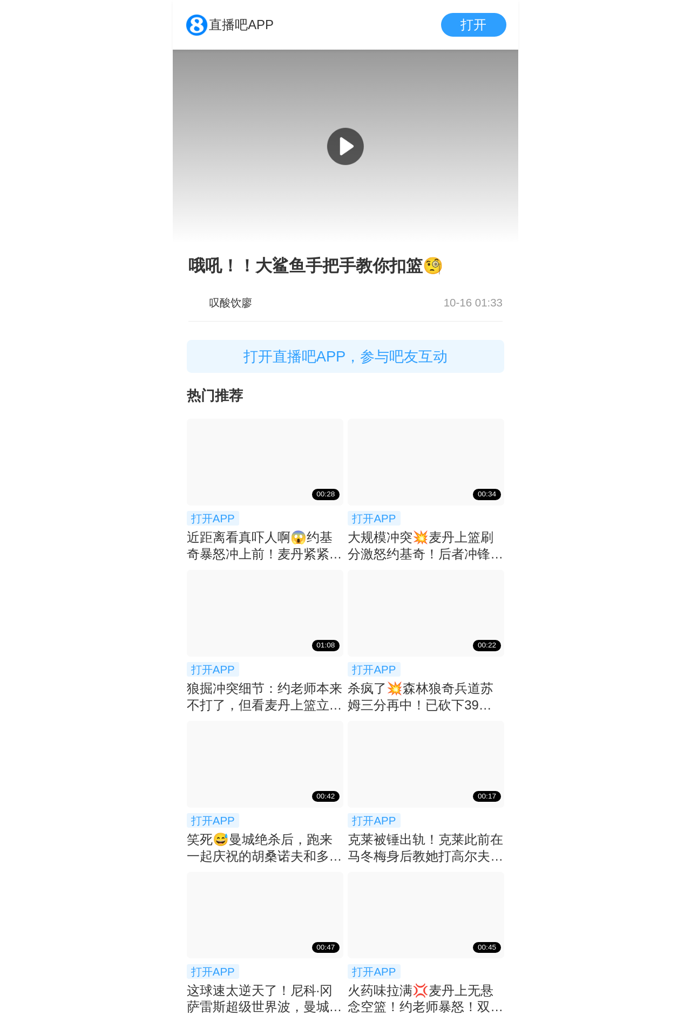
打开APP (213, 518)
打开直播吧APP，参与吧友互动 (345, 356)
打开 (473, 24)
